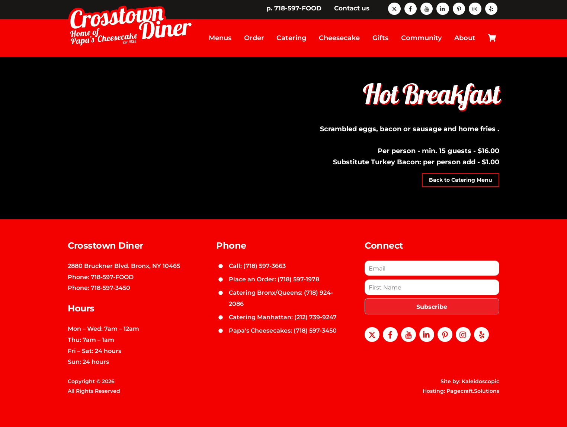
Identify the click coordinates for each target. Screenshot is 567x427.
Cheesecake (339, 38)
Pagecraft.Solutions (472, 391)
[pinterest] (459, 8)
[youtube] (426, 8)
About (464, 38)
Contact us (351, 8)
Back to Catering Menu (460, 180)
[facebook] (410, 8)
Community (421, 38)
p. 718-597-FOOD (293, 8)
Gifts (380, 38)
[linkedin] (442, 8)
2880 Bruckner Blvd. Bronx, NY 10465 (124, 265)
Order (254, 38)
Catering (291, 38)
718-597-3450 (110, 287)
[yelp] (491, 8)
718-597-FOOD (112, 277)
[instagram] (475, 8)
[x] (394, 8)
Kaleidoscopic (480, 381)
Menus (220, 38)
